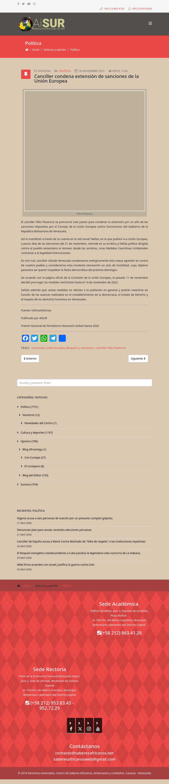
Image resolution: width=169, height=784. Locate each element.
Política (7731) (29, 407)
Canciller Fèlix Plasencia (111, 348)
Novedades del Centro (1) (40, 423)
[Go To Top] (0, 781)
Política (74, 49)
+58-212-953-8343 (142, 8)
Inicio (35, 49)
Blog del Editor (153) (35, 475)
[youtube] (28, 4)
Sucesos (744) (29, 484)
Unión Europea (55, 348)
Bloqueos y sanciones (80, 348)
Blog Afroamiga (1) (34, 449)
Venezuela (37, 348)
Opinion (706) (29, 441)
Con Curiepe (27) (35, 457)
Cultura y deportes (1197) (36, 432)
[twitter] (23, 4)
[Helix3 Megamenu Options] (149, 22)
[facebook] (18, 4)
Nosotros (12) (31, 415)
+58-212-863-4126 (114, 8)
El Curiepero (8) (34, 466)
